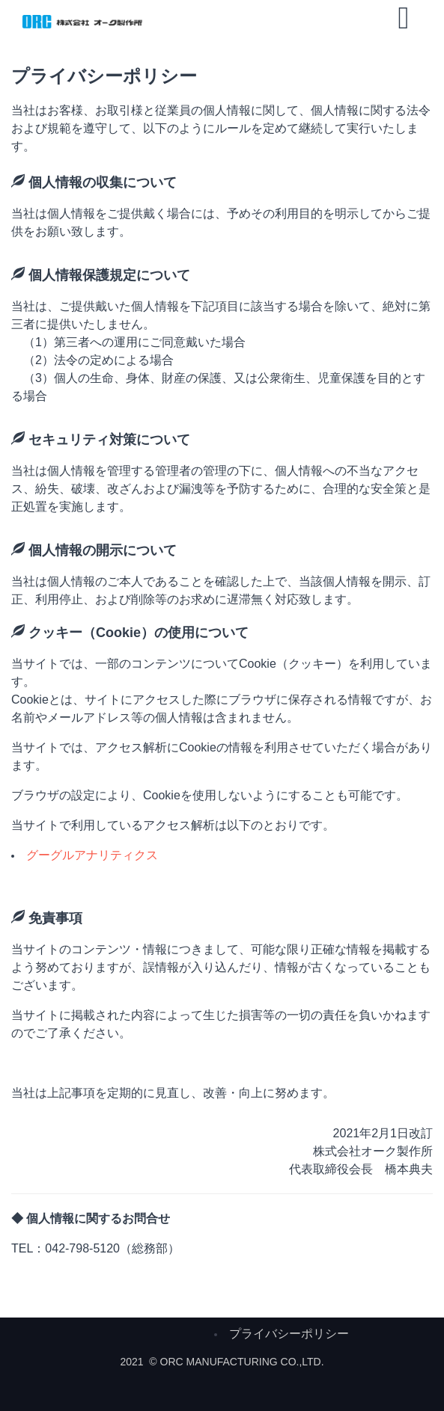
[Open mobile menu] (404, 18)
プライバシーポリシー (289, 1333)
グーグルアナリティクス (92, 855)
